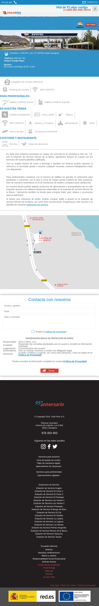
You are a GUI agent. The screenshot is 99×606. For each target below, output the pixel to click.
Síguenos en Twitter (54, 446)
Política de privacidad (87, 585)
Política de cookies (68, 585)
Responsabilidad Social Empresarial (49, 559)
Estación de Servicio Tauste (49, 537)
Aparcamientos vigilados (48, 475)
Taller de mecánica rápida (48, 463)
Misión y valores (49, 555)
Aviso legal (54, 585)
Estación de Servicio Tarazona (49, 534)
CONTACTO (92, 2)
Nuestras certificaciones (49, 552)
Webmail (49, 571)
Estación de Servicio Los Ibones (49, 525)
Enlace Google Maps (14, 61)
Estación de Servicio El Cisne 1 (49, 491)
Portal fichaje (49, 568)
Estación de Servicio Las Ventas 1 (49, 500)
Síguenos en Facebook (49, 446)
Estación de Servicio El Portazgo (49, 497)
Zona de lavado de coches (49, 460)
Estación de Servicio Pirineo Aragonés (49, 527)
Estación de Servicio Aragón (49, 488)
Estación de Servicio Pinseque (49, 506)
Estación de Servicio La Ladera (49, 518)
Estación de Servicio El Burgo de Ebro (49, 509)
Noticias (49, 549)
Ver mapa (91, 24)
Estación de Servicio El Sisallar (49, 515)
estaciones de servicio (37, 204)
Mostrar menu (95, 8)
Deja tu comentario (12, 317)
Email (6, 311)
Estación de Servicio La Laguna (49, 521)
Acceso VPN (49, 577)
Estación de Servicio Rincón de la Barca (49, 531)
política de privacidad (55, 331)
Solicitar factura (49, 562)
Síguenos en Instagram (43, 446)
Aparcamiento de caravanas (48, 466)
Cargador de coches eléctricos (27, 81)
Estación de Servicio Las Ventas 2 (49, 503)
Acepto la (51, 331)
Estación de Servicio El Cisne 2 (49, 494)
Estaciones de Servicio (49, 485)
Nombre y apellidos (12, 306)
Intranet (48, 574)
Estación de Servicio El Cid (49, 512)
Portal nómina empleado (49, 565)
